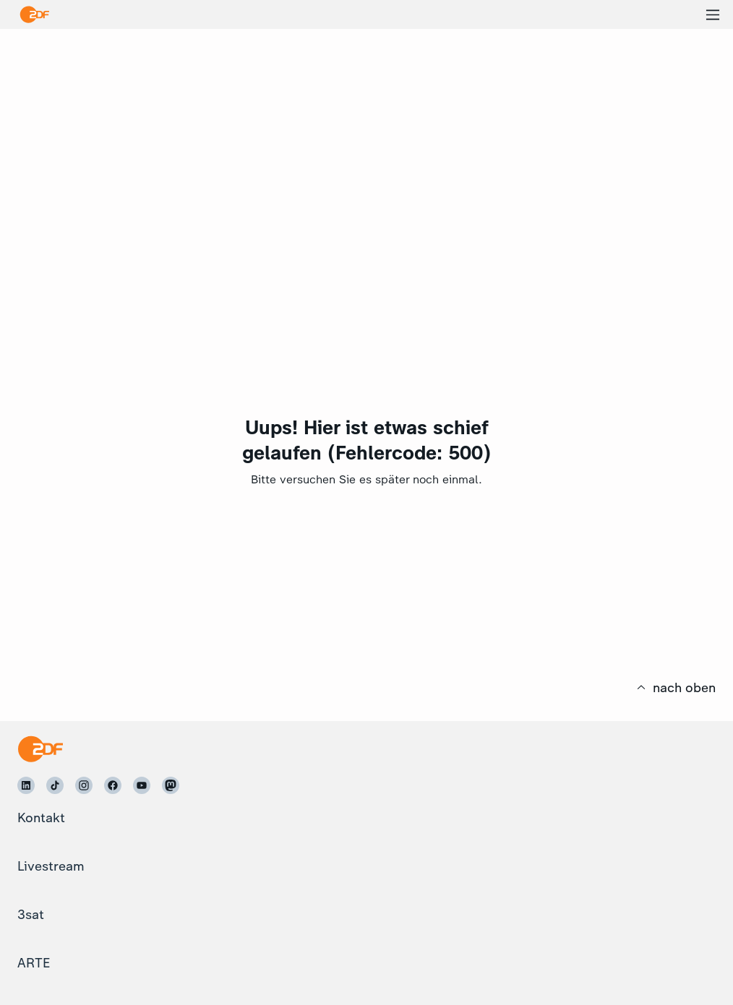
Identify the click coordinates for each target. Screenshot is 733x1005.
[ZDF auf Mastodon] (170, 785)
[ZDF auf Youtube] (141, 785)
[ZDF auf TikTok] (55, 785)
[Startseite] (40, 749)
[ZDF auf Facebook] (112, 785)
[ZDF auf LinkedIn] (26, 785)
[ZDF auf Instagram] (84, 785)
